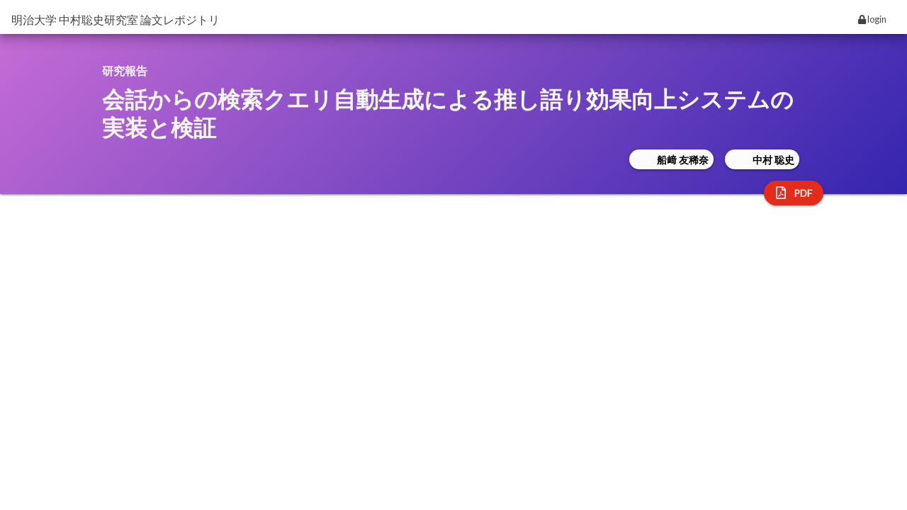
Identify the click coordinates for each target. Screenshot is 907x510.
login (872, 19)
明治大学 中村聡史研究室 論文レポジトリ (115, 19)
